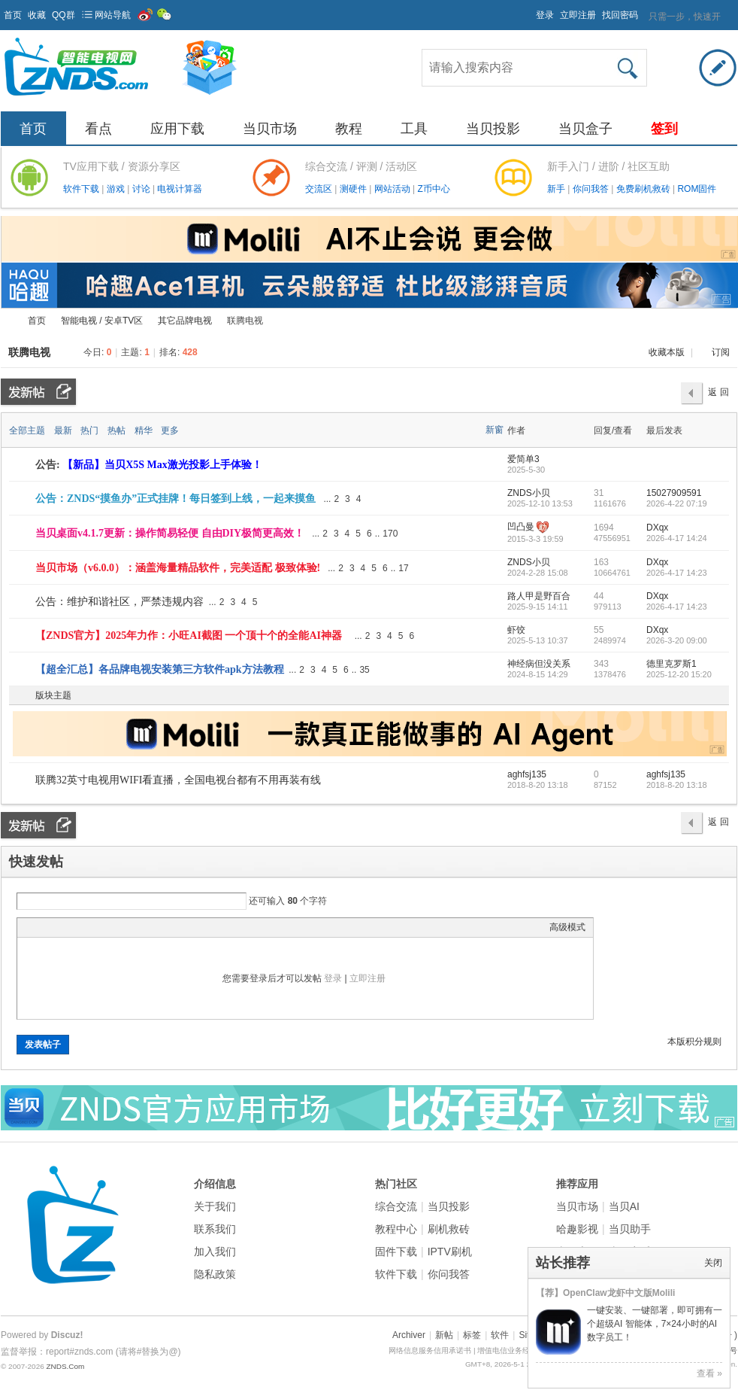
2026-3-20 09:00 (676, 640)
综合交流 (396, 1206)
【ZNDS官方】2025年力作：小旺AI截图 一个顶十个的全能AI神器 (188, 635)
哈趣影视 (577, 1229)
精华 (144, 430)
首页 (13, 15)
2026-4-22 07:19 (676, 503)
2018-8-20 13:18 (676, 784)
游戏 (117, 189)
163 (601, 562)
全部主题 (27, 430)
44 (598, 596)
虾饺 (516, 630)
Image (62, 927)
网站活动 (393, 189)
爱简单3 (523, 459)
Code (118, 927)
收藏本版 (668, 352)
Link (81, 927)
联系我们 (215, 1229)
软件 (500, 1335)
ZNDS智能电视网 (7, 321)
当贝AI (624, 1206)
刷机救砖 (449, 1229)
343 (601, 663)
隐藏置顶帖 (495, 498)
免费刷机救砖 (644, 189)
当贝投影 (493, 128)
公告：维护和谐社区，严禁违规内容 (119, 601)
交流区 (318, 189)
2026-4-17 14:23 (676, 572)
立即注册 (578, 15)
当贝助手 (630, 1229)
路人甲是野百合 (538, 596)
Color (43, 927)
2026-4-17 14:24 (676, 538)
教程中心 (396, 1229)
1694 (604, 527)
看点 (98, 128)
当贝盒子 (585, 128)
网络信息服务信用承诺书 (430, 1350)
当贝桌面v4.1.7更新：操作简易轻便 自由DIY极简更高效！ (169, 533)
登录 (545, 15)
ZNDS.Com (65, 1366)
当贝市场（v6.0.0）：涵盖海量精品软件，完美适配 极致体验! (177, 567)
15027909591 (673, 493)
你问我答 (592, 189)
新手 (557, 189)
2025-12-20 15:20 (679, 674)
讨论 (142, 189)
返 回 (718, 392)
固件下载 (396, 1251)
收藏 (37, 15)
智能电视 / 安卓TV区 (102, 320)
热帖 (116, 430)
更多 (170, 430)
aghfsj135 (526, 774)
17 (403, 568)
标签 (472, 1335)
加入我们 (215, 1251)
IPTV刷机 (450, 1251)
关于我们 (215, 1206)
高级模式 (567, 927)
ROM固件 (696, 189)
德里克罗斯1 (671, 663)
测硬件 (354, 189)
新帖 (444, 1335)
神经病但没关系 (538, 663)
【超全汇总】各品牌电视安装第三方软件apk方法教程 (159, 669)
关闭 (713, 1263)
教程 (348, 128)
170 (390, 533)
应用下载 (177, 128)
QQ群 (63, 15)
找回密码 (620, 15)
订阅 (721, 352)
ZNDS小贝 (528, 493)
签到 (664, 128)
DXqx (657, 527)
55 (598, 630)
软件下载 (82, 189)
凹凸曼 (520, 527)
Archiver (408, 1335)
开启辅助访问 (529, 10)
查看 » (709, 1373)
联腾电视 (29, 352)
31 (598, 493)
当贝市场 (270, 128)
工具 (414, 128)
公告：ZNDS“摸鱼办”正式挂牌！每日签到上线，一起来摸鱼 (175, 498)
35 (364, 670)
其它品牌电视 (185, 320)
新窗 (494, 429)
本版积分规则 (694, 1041)
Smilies (137, 927)
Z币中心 (433, 189)
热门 (89, 430)
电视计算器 (179, 189)
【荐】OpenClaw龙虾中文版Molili (605, 1293)
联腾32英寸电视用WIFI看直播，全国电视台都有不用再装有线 (178, 780)
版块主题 (53, 695)
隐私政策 (215, 1274)
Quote (99, 927)
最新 (63, 430)
